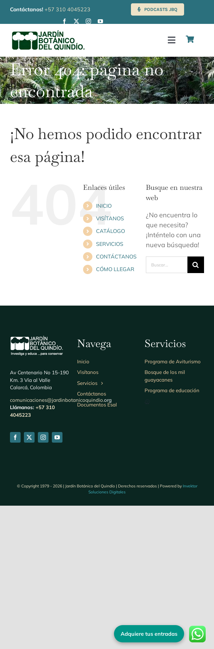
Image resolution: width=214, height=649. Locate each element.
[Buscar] (195, 264)
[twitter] (76, 21)
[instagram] (88, 21)
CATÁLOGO (110, 231)
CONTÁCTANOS (116, 256)
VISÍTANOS (110, 218)
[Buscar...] (166, 264)
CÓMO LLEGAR (115, 269)
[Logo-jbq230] (48, 32)
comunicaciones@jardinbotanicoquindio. (57, 400)
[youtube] (100, 21)
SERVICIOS (109, 244)
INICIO (104, 205)
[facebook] (64, 21)
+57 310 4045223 (67, 9)
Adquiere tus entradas (149, 633)
